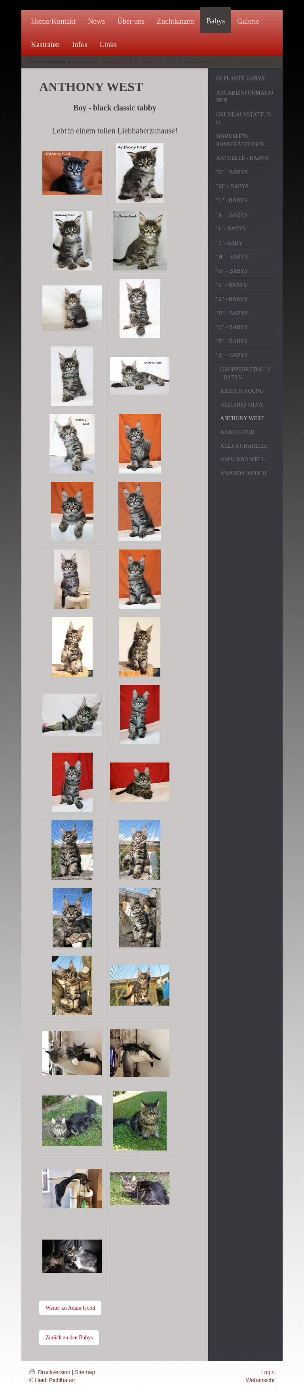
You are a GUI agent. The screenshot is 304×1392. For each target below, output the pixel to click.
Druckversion (50, 1372)
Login (268, 1372)
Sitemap (85, 1372)
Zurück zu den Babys (69, 1338)
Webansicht (260, 1380)
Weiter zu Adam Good (70, 1308)
